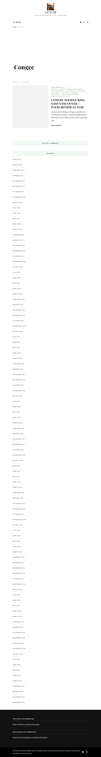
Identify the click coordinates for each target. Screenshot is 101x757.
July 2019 (16, 595)
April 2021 (17, 482)
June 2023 (16, 342)
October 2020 (18, 514)
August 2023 (18, 331)
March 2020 (17, 552)
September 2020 (19, 520)
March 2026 (17, 165)
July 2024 (16, 272)
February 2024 (19, 299)
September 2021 (19, 455)
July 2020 (16, 530)
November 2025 (19, 186)
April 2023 (17, 353)
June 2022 (16, 407)
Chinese (54, 89)
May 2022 (16, 412)
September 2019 (19, 584)
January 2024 (18, 304)
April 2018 (17, 675)
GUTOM (50, 12)
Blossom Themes (65, 751)
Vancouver (55, 94)
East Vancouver (57, 91)
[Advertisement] (50, 44)
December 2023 (19, 310)
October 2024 (18, 256)
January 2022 (18, 434)
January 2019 (18, 627)
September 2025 (19, 197)
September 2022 (19, 391)
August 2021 (18, 460)
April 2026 (17, 159)
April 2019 (17, 611)
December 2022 (19, 374)
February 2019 (18, 622)
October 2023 (18, 321)
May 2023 (16, 348)
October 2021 (18, 450)
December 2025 (19, 181)
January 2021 (18, 498)
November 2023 (19, 315)
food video (65, 92)
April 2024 (17, 288)
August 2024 (18, 267)
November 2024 (19, 251)
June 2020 (17, 536)
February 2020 (19, 557)
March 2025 (17, 229)
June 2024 (17, 278)
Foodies (75, 92)
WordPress (17, 753)
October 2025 (18, 192)
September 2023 (19, 326)
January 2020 (18, 562)
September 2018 (19, 648)
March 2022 (17, 423)
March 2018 (17, 681)
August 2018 (18, 654)
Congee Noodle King (74, 89)
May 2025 (16, 218)
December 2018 (19, 632)
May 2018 (16, 670)
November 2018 (19, 638)
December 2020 (19, 503)
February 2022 (18, 428)
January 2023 (18, 369)
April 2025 (17, 224)
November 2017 (19, 702)
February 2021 (18, 493)
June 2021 (16, 471)
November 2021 (19, 444)
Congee (62, 89)
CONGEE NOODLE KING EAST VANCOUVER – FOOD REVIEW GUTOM (68, 103)
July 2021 (16, 466)
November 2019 (19, 573)
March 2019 (17, 616)
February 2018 (18, 686)
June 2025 (16, 213)
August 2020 (18, 525)
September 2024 (19, 261)
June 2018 (16, 665)
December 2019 (19, 568)
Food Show (81, 91)
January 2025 (18, 240)
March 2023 (17, 358)
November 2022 (19, 380)
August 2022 (18, 396)
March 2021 (17, 487)
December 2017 (19, 697)
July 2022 (16, 401)
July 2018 (16, 659)
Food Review (70, 91)
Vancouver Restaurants (60, 96)
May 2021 (16, 477)
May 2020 (16, 541)
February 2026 (19, 170)
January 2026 (18, 175)
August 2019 (18, 589)
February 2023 (18, 364)
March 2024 (17, 294)
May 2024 (16, 283)
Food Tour (55, 92)
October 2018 (18, 643)
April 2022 (17, 417)
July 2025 (16, 208)
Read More (56, 125)
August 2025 (18, 202)
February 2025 (18, 235)
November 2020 (19, 509)
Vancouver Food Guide (70, 94)
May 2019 (16, 605)
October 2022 (18, 385)
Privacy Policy (26, 753)
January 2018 (18, 692)
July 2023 (16, 337)
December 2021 (19, 439)
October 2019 (18, 579)
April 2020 (17, 546)
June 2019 (16, 600)
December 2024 (19, 245)
